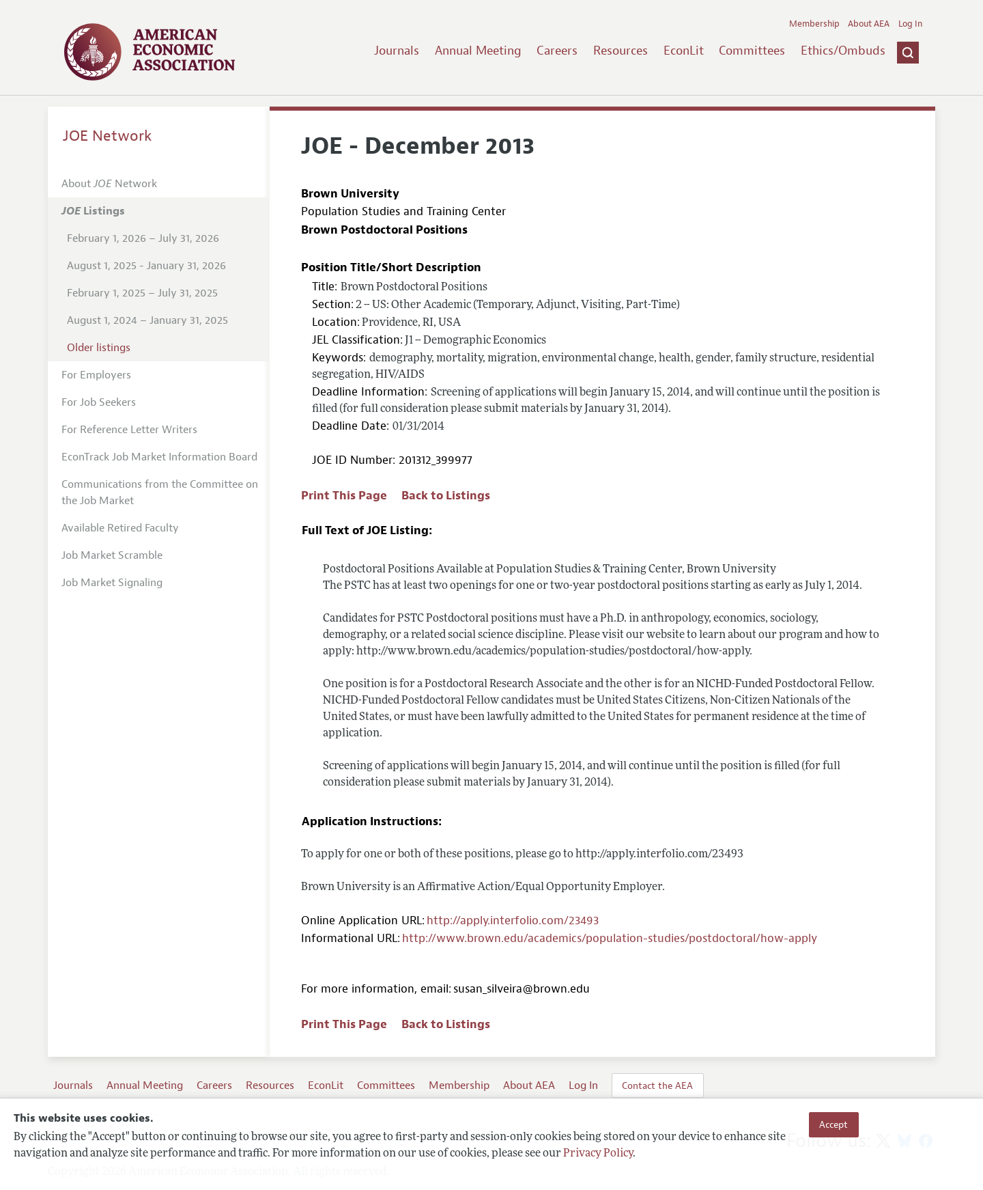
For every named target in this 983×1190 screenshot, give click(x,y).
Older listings (98, 348)
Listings (93, 211)
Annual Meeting (478, 50)
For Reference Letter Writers (129, 430)
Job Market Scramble (111, 555)
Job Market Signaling (111, 583)
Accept (833, 1124)
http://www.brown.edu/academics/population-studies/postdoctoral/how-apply (609, 938)
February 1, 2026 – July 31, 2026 (143, 238)
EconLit (684, 50)
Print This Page (344, 495)
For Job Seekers (98, 402)
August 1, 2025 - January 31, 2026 (146, 266)
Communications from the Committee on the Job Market (159, 493)
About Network (109, 184)
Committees (752, 50)
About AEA (868, 23)
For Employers (96, 375)
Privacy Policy (598, 1153)
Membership (814, 23)
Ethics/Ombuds (843, 50)
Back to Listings (445, 495)
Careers (557, 50)
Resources (620, 50)
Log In (910, 23)
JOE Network (107, 135)
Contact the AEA (657, 1085)
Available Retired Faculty (120, 528)
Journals (396, 50)
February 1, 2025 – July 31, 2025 (142, 293)
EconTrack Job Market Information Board (159, 457)
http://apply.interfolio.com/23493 (513, 920)
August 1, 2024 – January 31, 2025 (147, 320)
